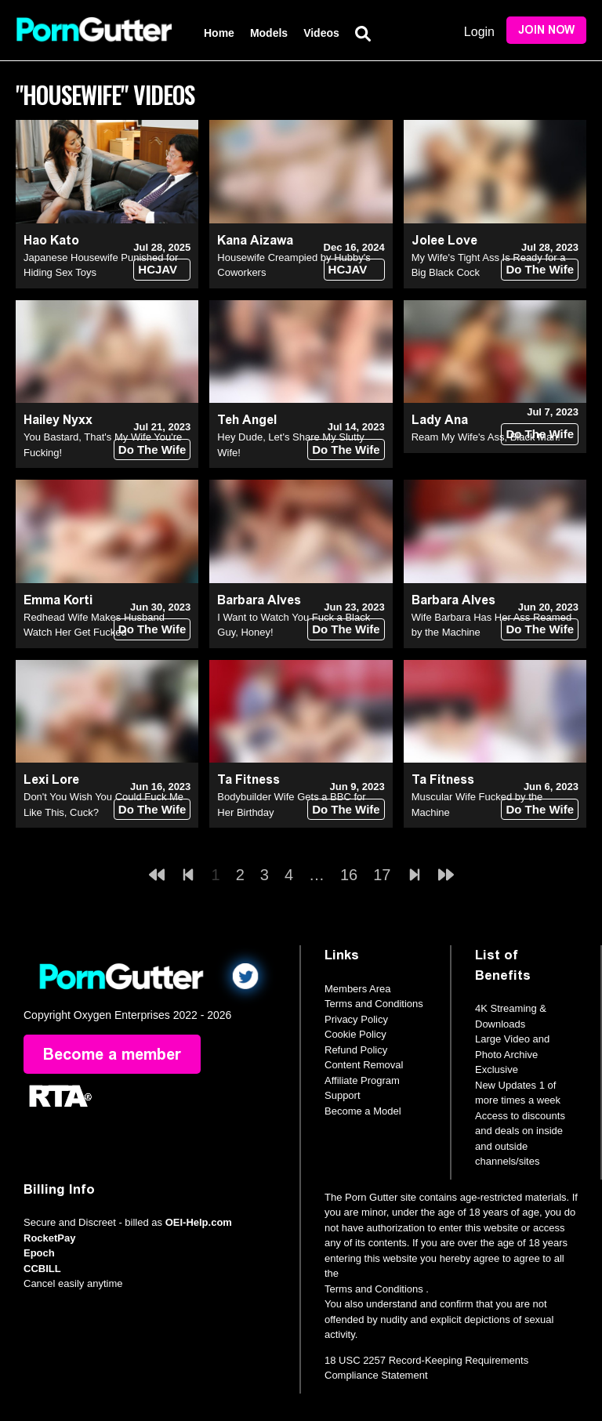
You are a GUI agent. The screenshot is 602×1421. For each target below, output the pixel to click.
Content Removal (364, 1065)
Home (219, 33)
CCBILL (42, 1268)
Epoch (39, 1253)
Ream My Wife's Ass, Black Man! (486, 437)
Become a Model (363, 1111)
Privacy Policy (356, 1019)
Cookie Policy (355, 1034)
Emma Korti (58, 600)
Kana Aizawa (255, 240)
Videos (321, 33)
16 (348, 874)
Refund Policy (356, 1050)
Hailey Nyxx (58, 419)
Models (269, 33)
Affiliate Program (362, 1080)
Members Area (358, 989)
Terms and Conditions (374, 1004)
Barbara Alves (259, 600)
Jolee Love (444, 240)
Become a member (112, 1054)
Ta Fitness (248, 779)
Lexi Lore (51, 779)
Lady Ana (440, 419)
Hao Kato (51, 240)
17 (381, 874)
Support (343, 1095)
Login (479, 31)
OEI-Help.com (198, 1222)
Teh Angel (247, 419)
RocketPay (49, 1238)
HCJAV (157, 269)
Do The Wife (540, 269)
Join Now (546, 30)
